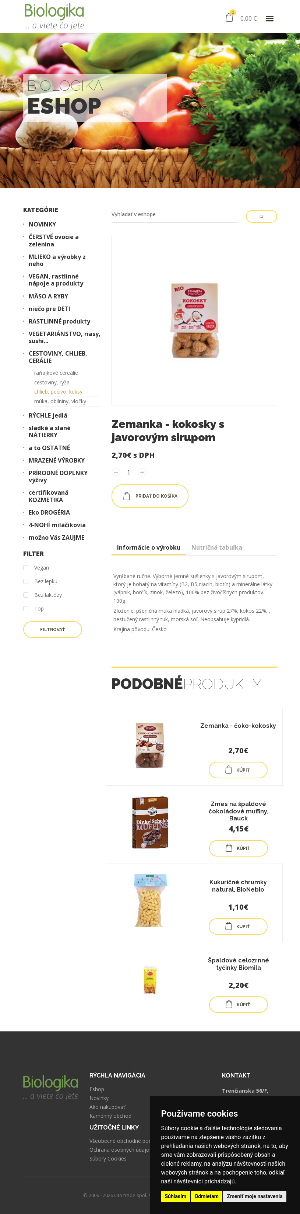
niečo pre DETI (49, 308)
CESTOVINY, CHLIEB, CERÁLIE (58, 357)
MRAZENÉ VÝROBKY (57, 460)
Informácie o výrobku (148, 547)
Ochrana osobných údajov (120, 1149)
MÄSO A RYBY (48, 296)
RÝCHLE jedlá (48, 415)
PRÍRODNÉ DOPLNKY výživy (58, 477)
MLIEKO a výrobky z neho (57, 260)
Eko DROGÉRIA (49, 512)
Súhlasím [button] (176, 1196)
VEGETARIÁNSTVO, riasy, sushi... (64, 338)
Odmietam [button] (207, 1196)
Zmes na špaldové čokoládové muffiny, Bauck (238, 811)
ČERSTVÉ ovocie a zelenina (54, 241)
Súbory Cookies (108, 1158)
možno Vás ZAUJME (56, 537)
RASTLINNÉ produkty (59, 321)
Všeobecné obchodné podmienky (129, 1141)
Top (33, 609)
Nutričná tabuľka (216, 547)
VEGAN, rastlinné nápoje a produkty (56, 280)
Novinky (99, 1098)
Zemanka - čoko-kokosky (238, 725)
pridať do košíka (150, 496)
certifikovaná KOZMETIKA (48, 496)
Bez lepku (40, 581)
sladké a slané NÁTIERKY (50, 432)
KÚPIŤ (237, 769)
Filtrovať (52, 629)
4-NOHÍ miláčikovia (57, 525)
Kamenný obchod (110, 1115)
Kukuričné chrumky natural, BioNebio (238, 886)
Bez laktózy (42, 595)
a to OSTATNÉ (49, 448)
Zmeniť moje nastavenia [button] (254, 1196)
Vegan (36, 568)
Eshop (96, 1089)
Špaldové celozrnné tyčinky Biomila (238, 964)
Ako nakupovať (107, 1107)
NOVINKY (42, 224)
